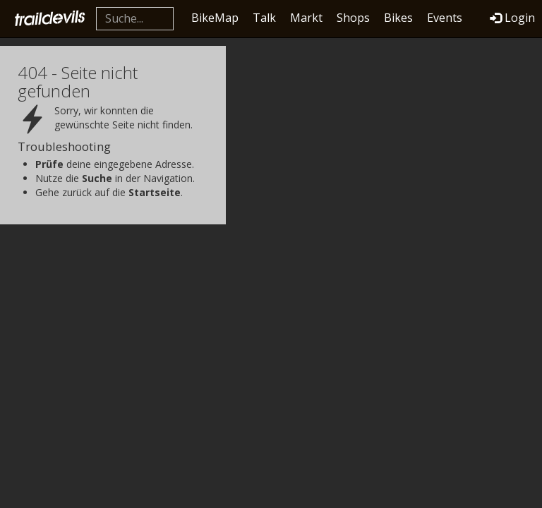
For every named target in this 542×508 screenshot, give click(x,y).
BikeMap (215, 17)
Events (444, 17)
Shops (353, 17)
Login (512, 17)
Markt (306, 17)
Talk (264, 17)
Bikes (398, 17)
